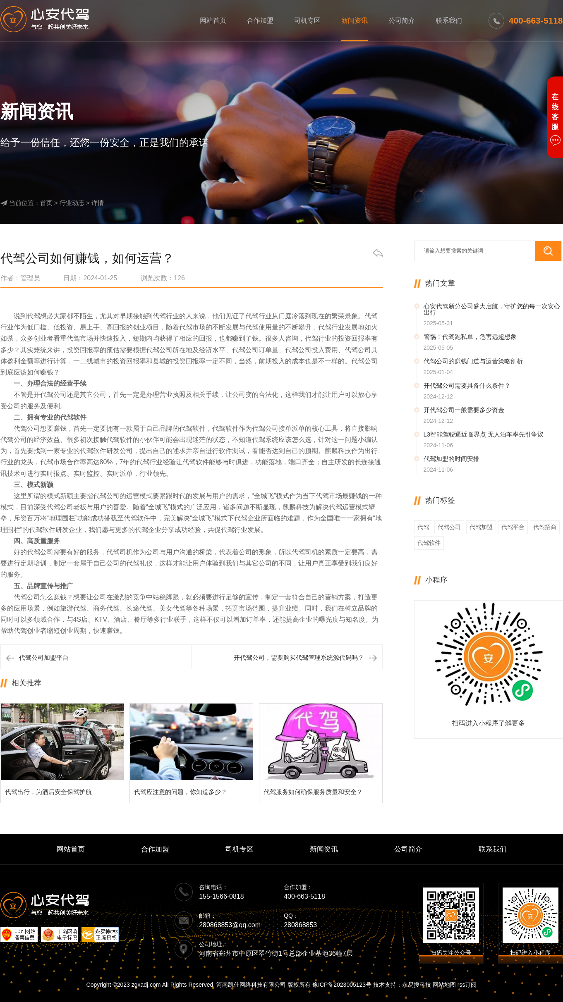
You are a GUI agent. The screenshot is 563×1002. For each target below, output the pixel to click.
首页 (46, 202)
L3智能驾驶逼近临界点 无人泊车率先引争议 (484, 434)
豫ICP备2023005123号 (341, 984)
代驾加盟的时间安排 (451, 458)
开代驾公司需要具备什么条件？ (467, 385)
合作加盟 (260, 20)
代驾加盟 (481, 527)
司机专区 (307, 20)
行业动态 (72, 202)
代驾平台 (513, 527)
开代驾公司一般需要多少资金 (464, 409)
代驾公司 (449, 527)
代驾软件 (429, 542)
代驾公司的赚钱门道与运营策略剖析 (473, 361)
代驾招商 (544, 527)
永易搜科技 (416, 984)
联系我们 (449, 20)
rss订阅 (467, 984)
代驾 (423, 527)
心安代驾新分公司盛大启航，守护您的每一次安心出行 (492, 309)
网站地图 (444, 984)
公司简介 (401, 20)
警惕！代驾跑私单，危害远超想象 (470, 336)
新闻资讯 (354, 20)
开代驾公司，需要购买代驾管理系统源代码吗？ (299, 657)
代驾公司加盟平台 (44, 657)
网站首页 (213, 20)
